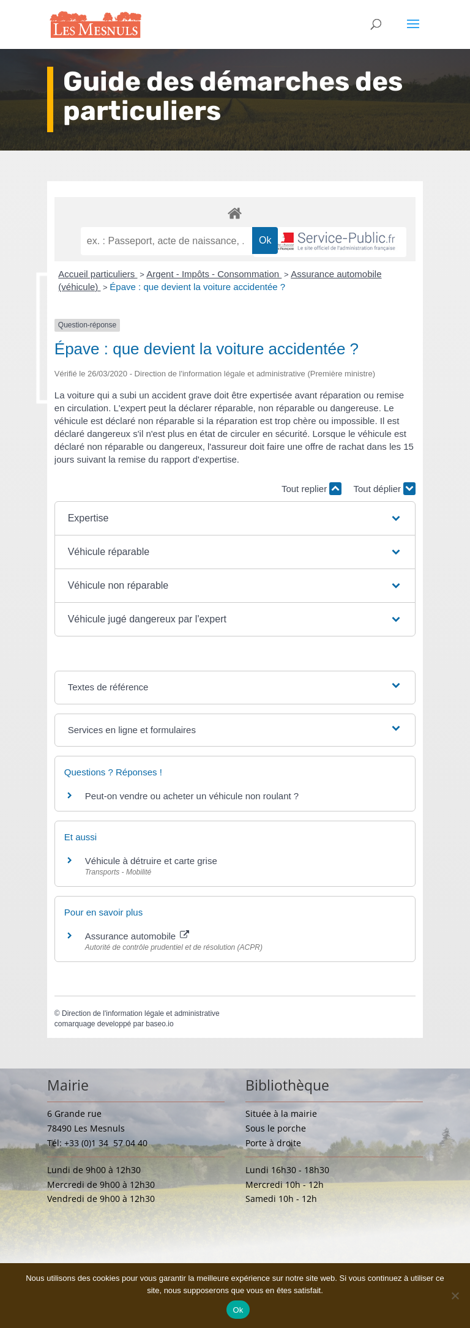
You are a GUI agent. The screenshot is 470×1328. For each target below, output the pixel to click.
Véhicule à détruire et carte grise (151, 861)
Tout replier (311, 488)
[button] (235, 518)
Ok (238, 1310)
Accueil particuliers (97, 274)
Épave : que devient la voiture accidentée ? (197, 287)
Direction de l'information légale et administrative (141, 1013)
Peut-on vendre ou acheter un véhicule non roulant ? (192, 796)
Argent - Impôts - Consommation (214, 274)
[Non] (455, 1295)
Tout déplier (384, 488)
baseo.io (159, 1024)
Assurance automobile (137, 936)
